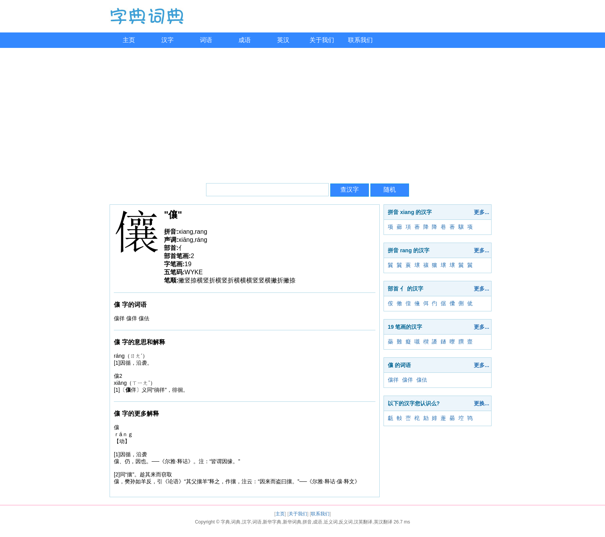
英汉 (283, 40)
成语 (244, 40)
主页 (129, 40)
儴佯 (407, 380)
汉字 (167, 40)
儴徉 (393, 380)
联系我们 (360, 40)
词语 (206, 40)
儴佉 (421, 380)
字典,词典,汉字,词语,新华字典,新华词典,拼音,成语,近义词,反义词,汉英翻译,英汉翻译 (306, 522)
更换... (481, 403)
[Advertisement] (302, 113)
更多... (481, 212)
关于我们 (321, 40)
